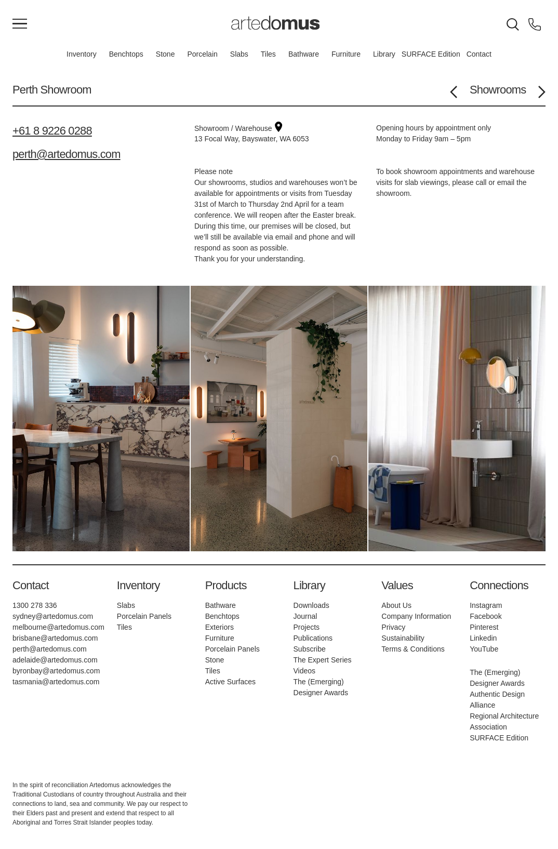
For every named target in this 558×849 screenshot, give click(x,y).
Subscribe (310, 649)
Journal (305, 616)
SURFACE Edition (431, 54)
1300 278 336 (34, 605)
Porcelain (202, 54)
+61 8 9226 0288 (52, 130)
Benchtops (126, 54)
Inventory (82, 54)
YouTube (484, 649)
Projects (307, 627)
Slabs (239, 54)
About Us (396, 605)
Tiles (268, 54)
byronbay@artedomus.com (56, 671)
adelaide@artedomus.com (55, 660)
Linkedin (483, 638)
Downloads (311, 605)
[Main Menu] (19, 24)
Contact (479, 54)
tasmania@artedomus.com (56, 682)
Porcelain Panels (144, 616)
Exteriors (219, 627)
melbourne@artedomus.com (58, 627)
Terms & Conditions (412, 649)
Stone (165, 54)
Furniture (346, 54)
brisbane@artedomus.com (55, 638)
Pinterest (484, 627)
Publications (313, 638)
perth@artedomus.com (66, 154)
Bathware (303, 54)
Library (384, 54)
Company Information (416, 616)
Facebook (485, 616)
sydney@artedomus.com (52, 616)
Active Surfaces (230, 682)
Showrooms (498, 89)
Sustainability (402, 638)
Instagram (486, 605)
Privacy (393, 627)
